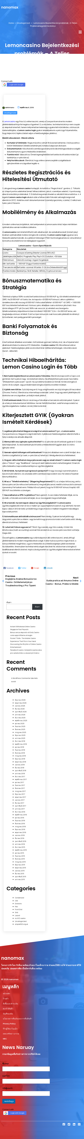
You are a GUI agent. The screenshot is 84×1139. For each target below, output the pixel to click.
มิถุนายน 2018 (20, 759)
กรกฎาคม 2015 (20, 862)
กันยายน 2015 (20, 856)
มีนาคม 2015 (19, 873)
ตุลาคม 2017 (19, 782)
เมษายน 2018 (20, 765)
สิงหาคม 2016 (20, 823)
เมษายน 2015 (20, 871)
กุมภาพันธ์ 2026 (21, 712)
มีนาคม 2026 (20, 709)
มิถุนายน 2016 (20, 829)
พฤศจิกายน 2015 (21, 850)
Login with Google (13, 85)
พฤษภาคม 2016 (20, 832)
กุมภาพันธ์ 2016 (20, 841)
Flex (16, 906)
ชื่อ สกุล (5, 1064)
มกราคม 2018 (20, 773)
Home (11, 23)
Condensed (19, 898)
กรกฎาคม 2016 (20, 826)
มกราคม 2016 (20, 844)
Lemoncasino (9, 121)
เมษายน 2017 (20, 800)
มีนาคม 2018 (19, 768)
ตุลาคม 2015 (19, 853)
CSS (16, 901)
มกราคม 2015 (20, 879)
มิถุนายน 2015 (20, 865)
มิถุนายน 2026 (20, 700)
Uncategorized (23, 23)
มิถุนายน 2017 (20, 794)
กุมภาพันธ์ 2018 (20, 770)
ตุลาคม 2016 (19, 818)
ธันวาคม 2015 (20, 847)
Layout (17, 915)
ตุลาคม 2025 (19, 723)
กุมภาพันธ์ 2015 (20, 876)
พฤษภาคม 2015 (20, 868)
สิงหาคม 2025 (20, 729)
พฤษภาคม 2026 (20, 703)
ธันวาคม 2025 (20, 718)
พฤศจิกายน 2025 (21, 720)
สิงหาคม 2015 (20, 859)
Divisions (18, 903)
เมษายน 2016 (20, 835)
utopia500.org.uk (21, 924)
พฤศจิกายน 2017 (21, 779)
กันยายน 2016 (20, 820)
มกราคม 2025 (20, 738)
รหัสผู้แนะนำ (7, 1088)
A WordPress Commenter (21, 678)
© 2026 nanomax (10, 979)
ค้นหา (8, 602)
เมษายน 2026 (20, 706)
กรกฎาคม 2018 (20, 756)
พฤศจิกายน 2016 (21, 815)
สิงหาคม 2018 (20, 753)
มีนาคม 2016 (19, 838)
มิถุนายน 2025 (20, 735)
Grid (16, 912)
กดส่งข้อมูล (9, 1101)
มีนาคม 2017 (19, 803)
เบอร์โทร (6, 1076)
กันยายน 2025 (20, 726)
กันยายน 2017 (20, 785)
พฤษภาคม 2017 (20, 797)
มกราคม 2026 (20, 715)
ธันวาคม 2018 (20, 741)
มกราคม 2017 (20, 809)
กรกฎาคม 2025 (20, 732)
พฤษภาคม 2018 (20, 762)
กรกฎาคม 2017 (20, 791)
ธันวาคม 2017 (20, 776)
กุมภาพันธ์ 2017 (20, 806)
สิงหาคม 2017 (20, 788)
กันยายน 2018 (20, 750)
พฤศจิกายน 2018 (21, 744)
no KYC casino (20, 918)
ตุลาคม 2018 (19, 747)
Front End (18, 909)
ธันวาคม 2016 (20, 812)
